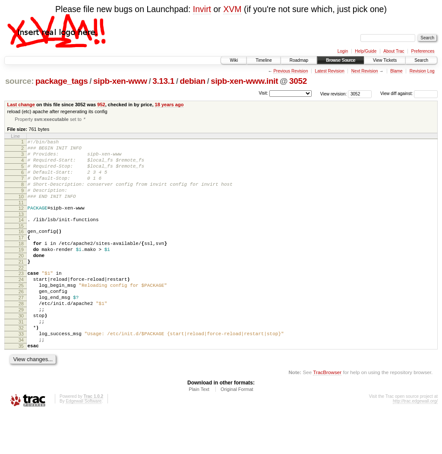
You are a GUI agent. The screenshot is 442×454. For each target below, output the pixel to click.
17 (21, 255)
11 (21, 216)
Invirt (202, 9)
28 (21, 334)
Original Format (237, 430)
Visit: (263, 93)
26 (21, 319)
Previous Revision (290, 71)
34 (21, 378)
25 (21, 312)
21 (21, 284)
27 (21, 327)
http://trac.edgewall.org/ (415, 442)
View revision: (333, 93)
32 (21, 363)
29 (21, 341)
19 (21, 270)
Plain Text (199, 430)
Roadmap (299, 60)
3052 (298, 81)
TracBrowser (327, 413)
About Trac (393, 51)
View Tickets (385, 60)
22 (21, 292)
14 (21, 235)
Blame (396, 71)
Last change (21, 104)
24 (21, 305)
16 (21, 248)
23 (21, 297)
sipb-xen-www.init (244, 81)
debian (192, 81)
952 (101, 104)
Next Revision (364, 71)
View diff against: (409, 93)
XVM (232, 9)
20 (21, 277)
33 (21, 371)
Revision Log (422, 71)
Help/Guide (365, 51)
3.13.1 (163, 81)
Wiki (234, 60)
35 (21, 385)
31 (21, 356)
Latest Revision (329, 71)
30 (21, 349)
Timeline (264, 60)
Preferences (423, 51)
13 (21, 229)
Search (421, 60)
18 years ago (169, 104)
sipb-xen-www (120, 81)
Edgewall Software (83, 442)
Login (343, 51)
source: (19, 81)
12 (21, 222)
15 (21, 242)
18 (21, 262)
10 (21, 209)
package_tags (61, 81)
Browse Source (340, 60)
